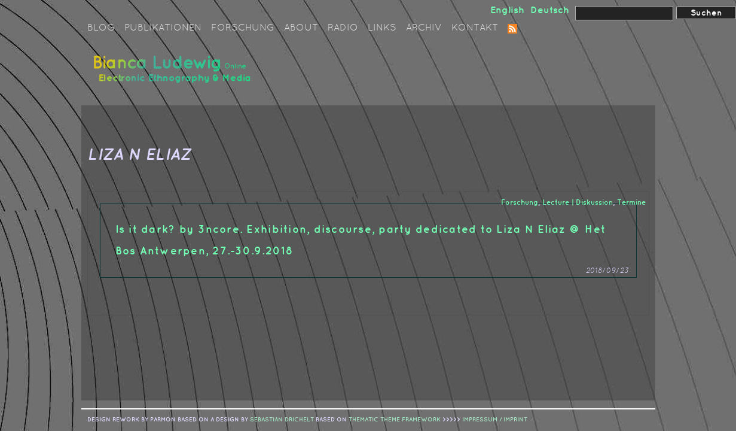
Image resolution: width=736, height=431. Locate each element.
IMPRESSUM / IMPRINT (494, 420)
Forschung (242, 28)
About (301, 28)
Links (382, 28)
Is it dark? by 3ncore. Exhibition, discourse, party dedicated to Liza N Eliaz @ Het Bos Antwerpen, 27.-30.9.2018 (360, 240)
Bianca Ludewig (174, 74)
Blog (101, 28)
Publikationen (162, 28)
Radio (343, 28)
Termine (631, 202)
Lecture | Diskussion (577, 202)
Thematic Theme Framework (395, 420)
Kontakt (474, 28)
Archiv (424, 28)
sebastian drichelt (282, 420)
